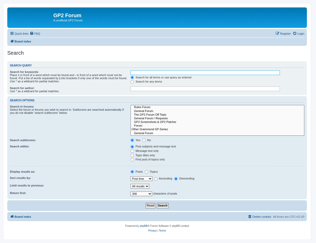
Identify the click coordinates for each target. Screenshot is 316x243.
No (146, 140)
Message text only (145, 150)
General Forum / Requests (217, 118)
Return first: (18, 193)
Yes (135, 140)
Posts (137, 171)
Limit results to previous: (27, 185)
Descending (184, 178)
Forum (217, 126)
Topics (151, 171)
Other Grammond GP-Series (217, 129)
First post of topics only (148, 159)
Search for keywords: (24, 71)
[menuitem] (35, 33)
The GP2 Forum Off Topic (217, 115)
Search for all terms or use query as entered (161, 77)
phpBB (143, 226)
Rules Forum (217, 107)
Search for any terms (146, 81)
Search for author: (22, 88)
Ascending (163, 178)
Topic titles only (143, 155)
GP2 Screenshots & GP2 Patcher (217, 122)
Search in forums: (22, 106)
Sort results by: (20, 177)
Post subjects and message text (153, 146)
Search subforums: (23, 140)
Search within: (19, 146)
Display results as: (22, 171)
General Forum (217, 111)
